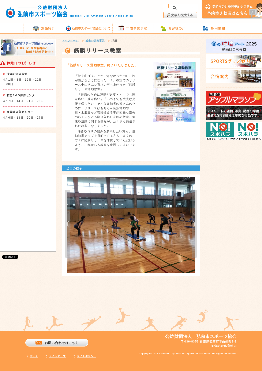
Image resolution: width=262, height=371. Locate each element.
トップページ (70, 40)
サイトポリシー (86, 356)
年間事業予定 (136, 28)
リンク (34, 356)
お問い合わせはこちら (62, 343)
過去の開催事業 (95, 40)
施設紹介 (48, 28)
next (194, 224)
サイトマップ (57, 356)
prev (67, 224)
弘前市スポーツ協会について (91, 28)
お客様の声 (177, 28)
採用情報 (218, 28)
